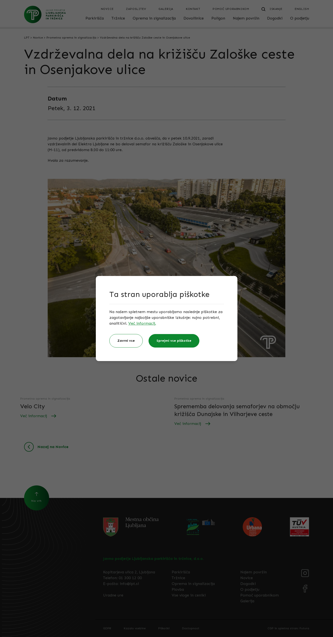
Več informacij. (142, 323)
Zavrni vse (126, 341)
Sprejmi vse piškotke (174, 341)
